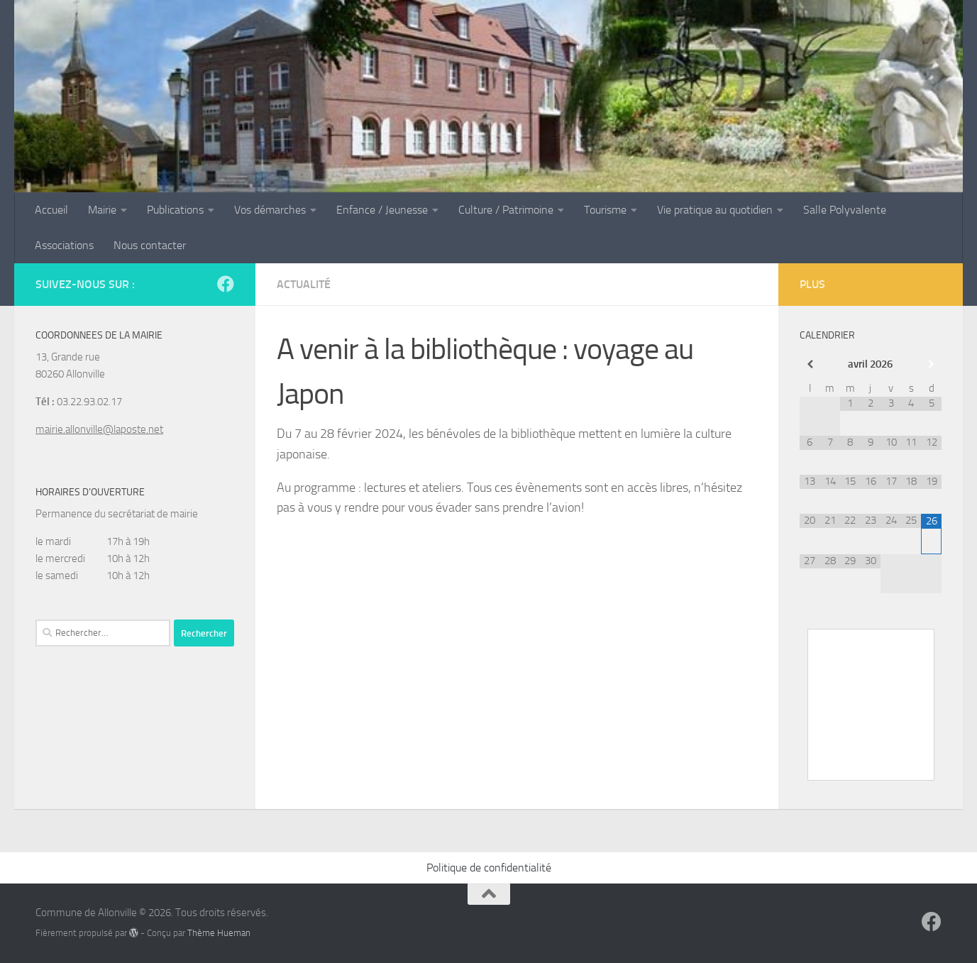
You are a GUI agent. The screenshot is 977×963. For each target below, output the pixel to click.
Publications (175, 209)
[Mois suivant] (931, 364)
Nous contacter (150, 245)
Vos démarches (270, 209)
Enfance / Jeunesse (382, 209)
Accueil (51, 209)
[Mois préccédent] (810, 364)
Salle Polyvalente (844, 209)
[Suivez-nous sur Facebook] (225, 283)
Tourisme (605, 209)
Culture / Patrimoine (505, 209)
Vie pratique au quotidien (715, 209)
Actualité (304, 284)
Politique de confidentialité (488, 867)
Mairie (102, 209)
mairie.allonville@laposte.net (99, 429)
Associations (64, 245)
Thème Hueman (218, 933)
